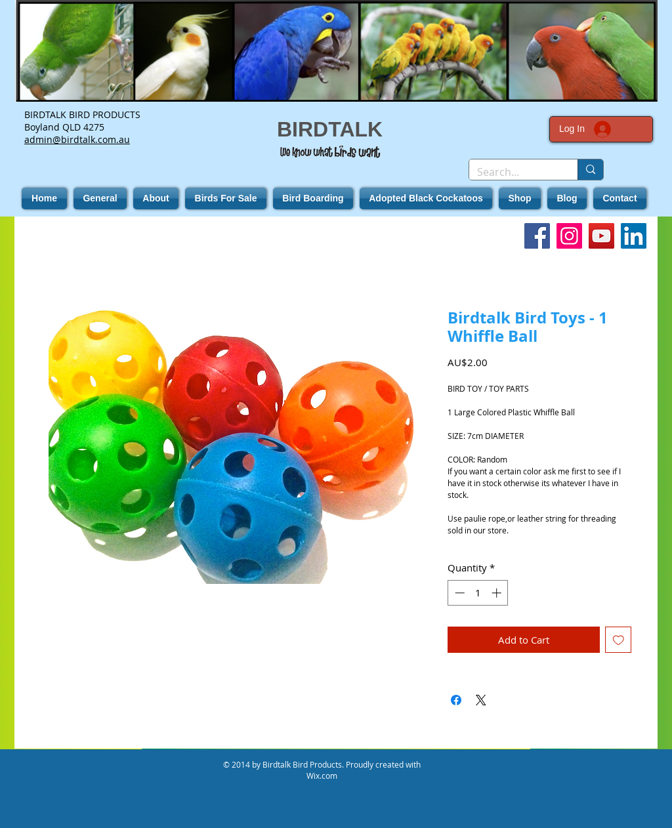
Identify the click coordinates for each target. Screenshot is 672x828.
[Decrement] (458, 593)
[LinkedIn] (633, 236)
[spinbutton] (478, 593)
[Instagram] (569, 236)
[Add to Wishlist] (618, 640)
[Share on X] (481, 700)
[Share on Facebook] (456, 700)
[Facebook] (537, 236)
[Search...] (513, 171)
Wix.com (321, 775)
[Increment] (498, 593)
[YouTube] (601, 236)
